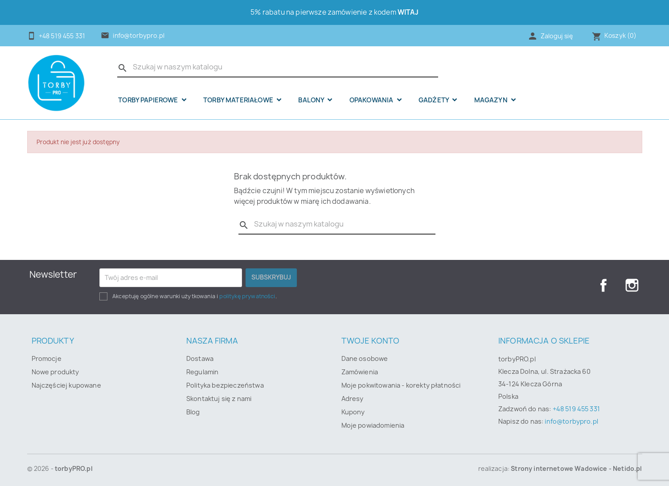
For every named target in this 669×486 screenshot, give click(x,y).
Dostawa (199, 358)
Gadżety (434, 100)
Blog (193, 412)
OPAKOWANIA (372, 100)
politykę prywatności (247, 296)
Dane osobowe (364, 358)
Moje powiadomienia (373, 425)
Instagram (632, 285)
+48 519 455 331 (576, 409)
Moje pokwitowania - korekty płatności (401, 385)
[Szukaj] (277, 67)
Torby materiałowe (239, 100)
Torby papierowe (149, 100)
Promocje (47, 358)
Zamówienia (359, 372)
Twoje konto (370, 340)
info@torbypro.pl (138, 36)
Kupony (353, 412)
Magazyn (491, 100)
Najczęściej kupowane (66, 385)
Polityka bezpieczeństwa (225, 385)
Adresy (352, 398)
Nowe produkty (55, 372)
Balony (311, 100)
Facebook (603, 285)
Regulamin (202, 372)
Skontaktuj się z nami (218, 398)
